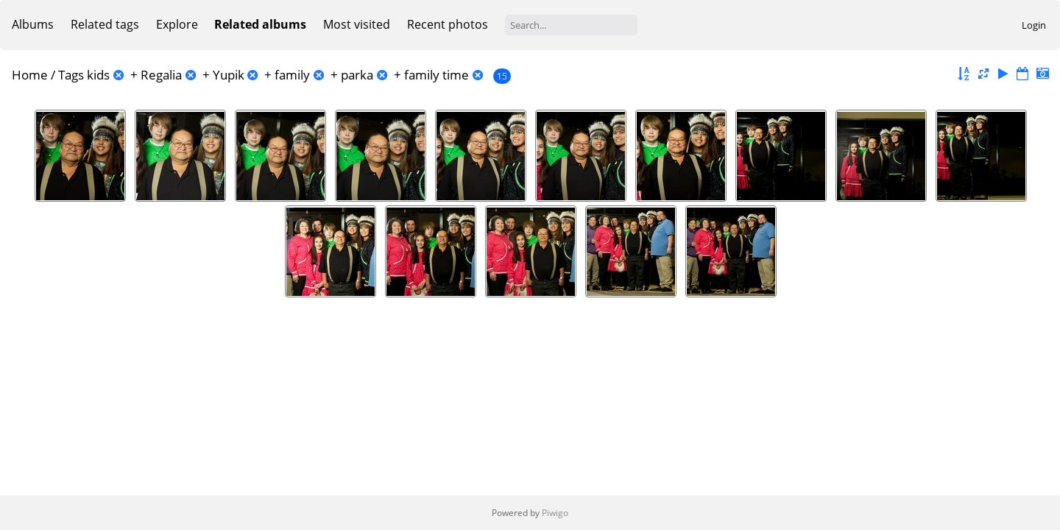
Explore (177, 24)
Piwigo (555, 512)
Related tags (105, 24)
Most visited (356, 24)
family (292, 74)
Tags (71, 74)
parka (357, 74)
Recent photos (447, 24)
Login (1034, 25)
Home (30, 74)
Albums (33, 24)
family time (436, 74)
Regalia (161, 74)
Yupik (228, 74)
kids (98, 74)
